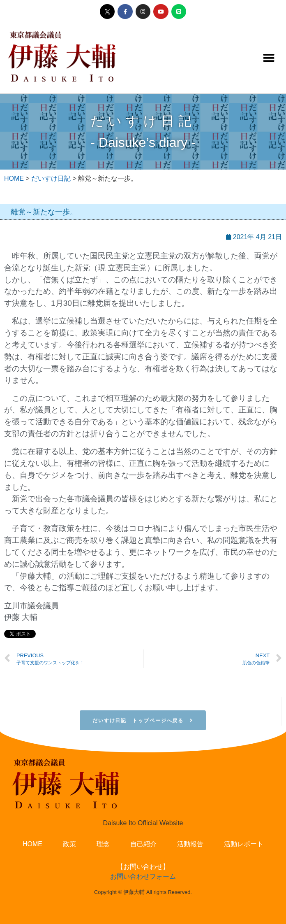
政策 (69, 843)
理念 (103, 843)
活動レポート (243, 843)
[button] (268, 58)
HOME (32, 843)
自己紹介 (143, 843)
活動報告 (190, 843)
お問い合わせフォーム (143, 876)
